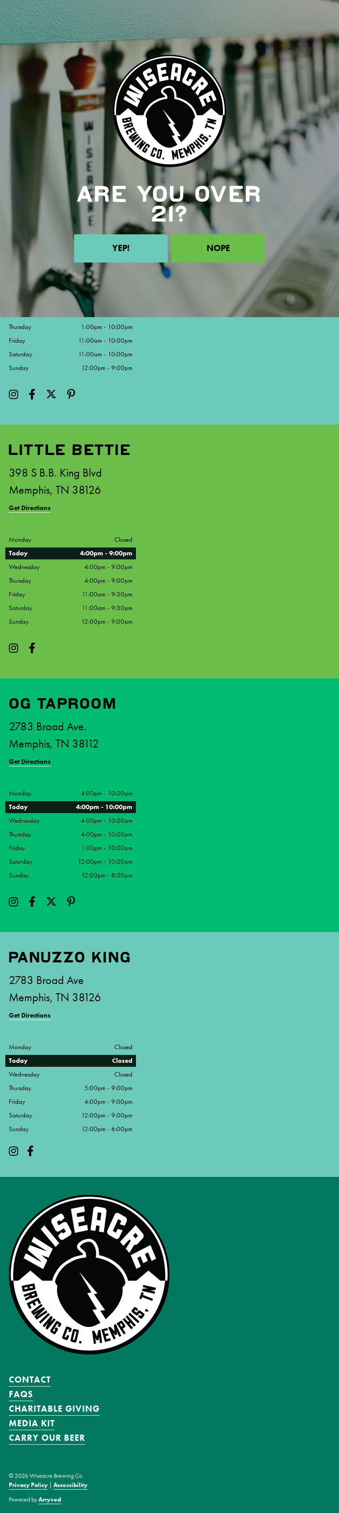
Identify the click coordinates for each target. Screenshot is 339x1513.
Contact (30, 1379)
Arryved (49, 1499)
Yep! (121, 248)
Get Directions (30, 507)
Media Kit (32, 1423)
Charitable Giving (54, 1408)
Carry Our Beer (47, 1437)
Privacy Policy (28, 1485)
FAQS (21, 1394)
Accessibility (70, 1485)
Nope (218, 248)
